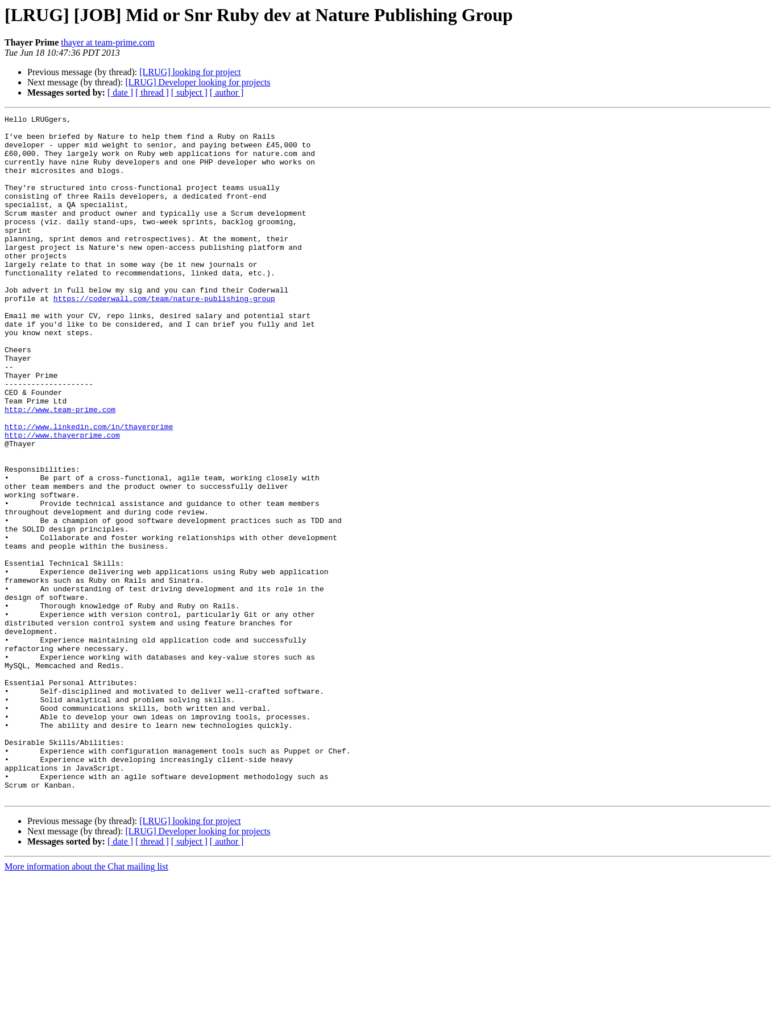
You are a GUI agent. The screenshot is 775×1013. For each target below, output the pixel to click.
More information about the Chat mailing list (86, 1003)
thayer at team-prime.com (108, 42)
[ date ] (120, 92)
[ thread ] (152, 92)
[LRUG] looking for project (190, 72)
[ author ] (227, 92)
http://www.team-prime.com (60, 469)
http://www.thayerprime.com (62, 500)
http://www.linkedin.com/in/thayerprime (89, 489)
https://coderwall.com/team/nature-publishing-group (164, 336)
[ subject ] (189, 92)
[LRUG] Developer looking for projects (197, 82)
